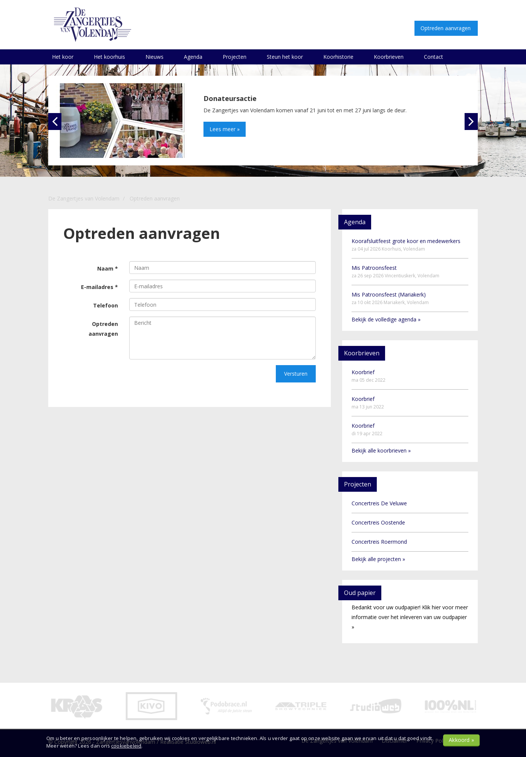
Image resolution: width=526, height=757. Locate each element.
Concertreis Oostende (378, 522)
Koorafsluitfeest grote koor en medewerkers (406, 244)
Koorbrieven (389, 56)
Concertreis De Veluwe (379, 503)
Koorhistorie (338, 56)
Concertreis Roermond (379, 541)
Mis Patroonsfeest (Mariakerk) (390, 298)
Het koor (62, 56)
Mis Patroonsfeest (395, 271)
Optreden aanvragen (103, 328)
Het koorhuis (109, 56)
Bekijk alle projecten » (378, 559)
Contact (433, 56)
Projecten (234, 56)
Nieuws (154, 56)
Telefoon (105, 305)
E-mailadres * (99, 287)
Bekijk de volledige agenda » (386, 319)
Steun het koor (285, 56)
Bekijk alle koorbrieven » (381, 450)
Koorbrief (368, 376)
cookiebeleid (126, 745)
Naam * (107, 268)
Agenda (193, 56)
